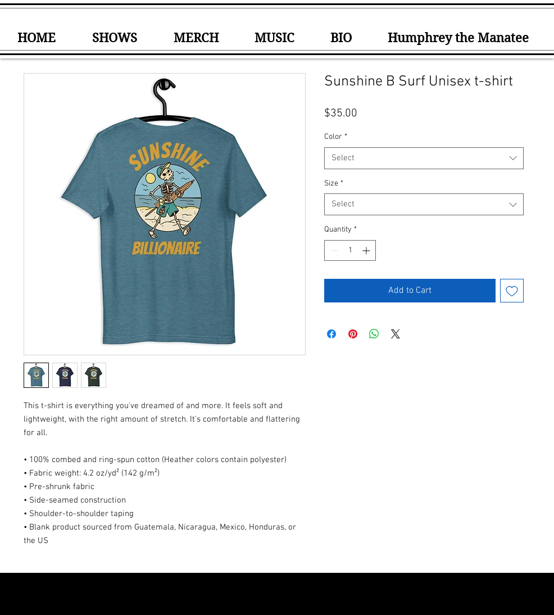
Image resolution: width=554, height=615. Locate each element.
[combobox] (424, 158)
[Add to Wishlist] (512, 290)
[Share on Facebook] (331, 334)
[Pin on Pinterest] (353, 334)
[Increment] (367, 250)
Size (333, 183)
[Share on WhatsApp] (374, 334)
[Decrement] (333, 250)
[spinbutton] (350, 250)
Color (335, 137)
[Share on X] (395, 334)
